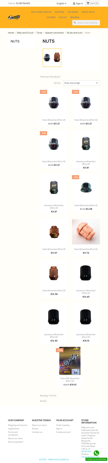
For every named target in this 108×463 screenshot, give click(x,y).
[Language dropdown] (62, 3)
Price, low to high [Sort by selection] (81, 83)
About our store (15, 438)
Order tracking (62, 425)
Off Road (72, 12)
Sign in (59, 428)
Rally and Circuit (41, 12)
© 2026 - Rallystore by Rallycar (54, 459)
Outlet (63, 17)
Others (51, 17)
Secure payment (15, 442)
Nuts (15, 41)
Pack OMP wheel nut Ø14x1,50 (69, 379)
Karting (59, 12)
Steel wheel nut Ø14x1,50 (54, 161)
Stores (35, 428)
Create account (63, 432)
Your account (64, 420)
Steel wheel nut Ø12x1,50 (86, 120)
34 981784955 (23, 3)
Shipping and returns (17, 425)
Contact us (37, 432)
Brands (74, 17)
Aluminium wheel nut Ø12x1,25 (86, 162)
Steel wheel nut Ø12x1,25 (53, 120)
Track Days (88, 12)
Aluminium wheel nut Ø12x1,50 (54, 335)
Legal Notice (13, 428)
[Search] (86, 22)
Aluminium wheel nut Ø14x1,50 (86, 335)
